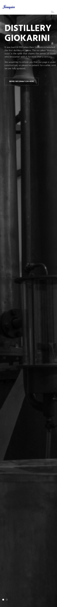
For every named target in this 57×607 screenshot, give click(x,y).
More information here (21, 81)
